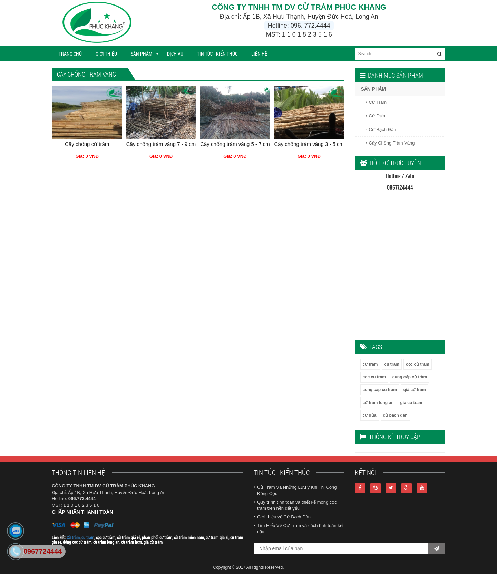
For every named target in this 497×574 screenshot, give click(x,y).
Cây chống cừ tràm (87, 144)
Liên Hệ (259, 53)
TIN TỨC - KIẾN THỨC (217, 53)
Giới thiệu (106, 53)
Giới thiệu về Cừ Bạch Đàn (284, 516)
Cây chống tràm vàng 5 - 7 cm (235, 144)
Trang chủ (70, 53)
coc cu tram (374, 377)
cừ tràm (370, 364)
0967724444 (42, 551)
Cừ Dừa (376, 115)
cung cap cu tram (380, 389)
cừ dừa (370, 415)
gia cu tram (411, 402)
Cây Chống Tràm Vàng (390, 143)
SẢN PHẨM (141, 53)
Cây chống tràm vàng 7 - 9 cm (161, 144)
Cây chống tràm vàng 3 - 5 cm (309, 144)
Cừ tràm (73, 537)
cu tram (391, 364)
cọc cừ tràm (417, 364)
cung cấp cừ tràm (409, 377)
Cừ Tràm (376, 102)
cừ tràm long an (378, 402)
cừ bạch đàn (395, 415)
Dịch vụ (175, 53)
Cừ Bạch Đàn (381, 129)
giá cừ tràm (414, 389)
